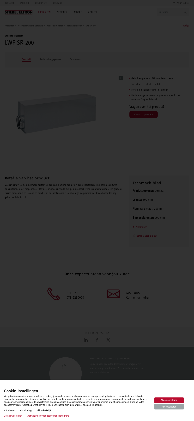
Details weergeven (13, 416)
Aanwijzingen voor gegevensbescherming (48, 416)
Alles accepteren (169, 400)
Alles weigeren (169, 406)
